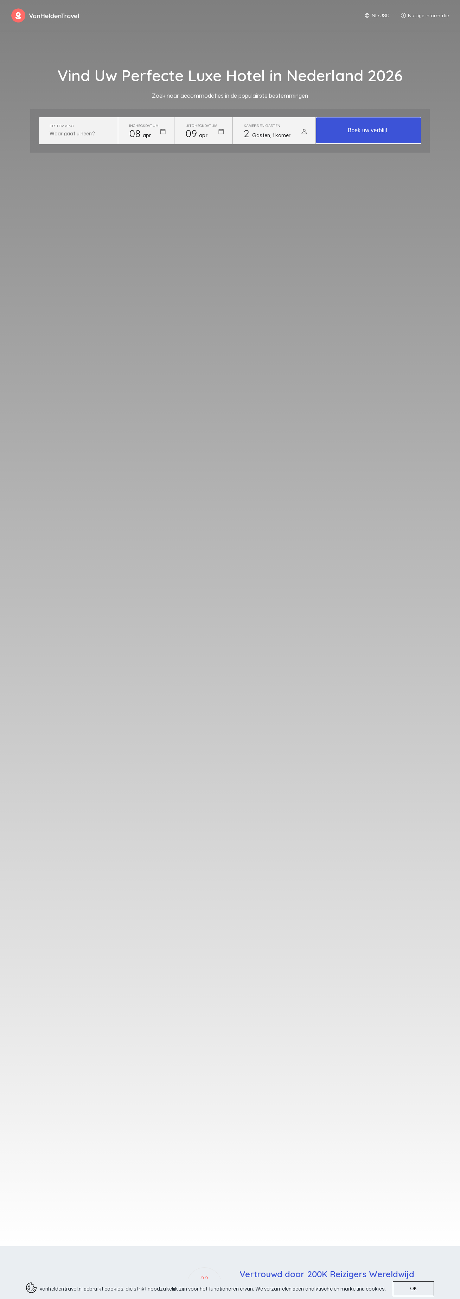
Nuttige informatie (425, 15)
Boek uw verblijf (367, 131)
